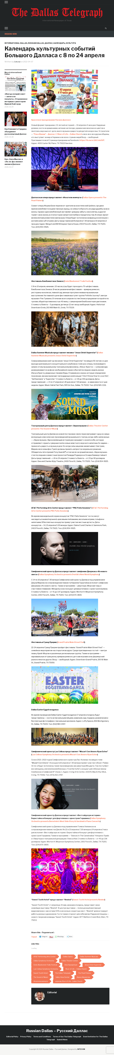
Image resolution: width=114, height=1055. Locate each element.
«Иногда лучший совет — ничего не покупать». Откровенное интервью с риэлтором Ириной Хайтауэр (16, 99)
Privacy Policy (25, 1037)
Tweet (34, 936)
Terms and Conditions (42, 1037)
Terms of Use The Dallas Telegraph (67, 1037)
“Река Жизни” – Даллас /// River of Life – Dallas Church (57, 134)
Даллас (49, 43)
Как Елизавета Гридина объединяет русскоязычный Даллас (15, 131)
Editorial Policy (12, 1037)
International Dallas (16, 43)
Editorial (17, 62)
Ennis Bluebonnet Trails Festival (78, 281)
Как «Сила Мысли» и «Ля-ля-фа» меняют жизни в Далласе (14, 161)
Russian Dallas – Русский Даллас (57, 1030)
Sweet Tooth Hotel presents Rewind (89, 900)
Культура (71, 43)
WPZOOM (81, 1049)
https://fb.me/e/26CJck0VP (91, 140)
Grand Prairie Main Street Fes (70, 642)
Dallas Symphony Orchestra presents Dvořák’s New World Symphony (69, 574)
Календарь (59, 43)
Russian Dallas (36, 43)
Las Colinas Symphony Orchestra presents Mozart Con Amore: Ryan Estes (64, 754)
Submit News (62, 1040)
